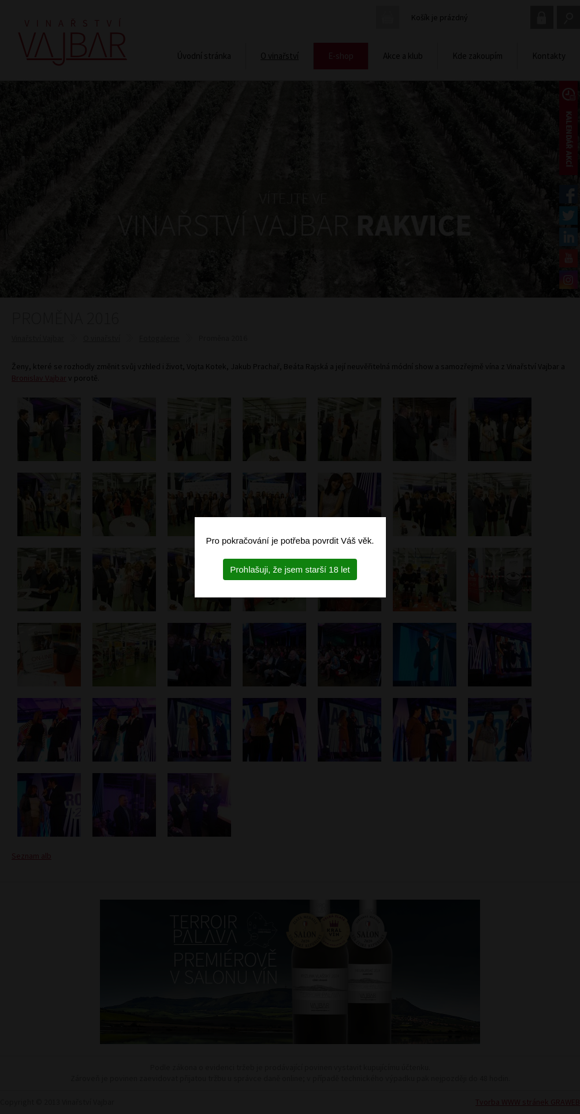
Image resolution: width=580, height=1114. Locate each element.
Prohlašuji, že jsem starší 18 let (290, 569)
